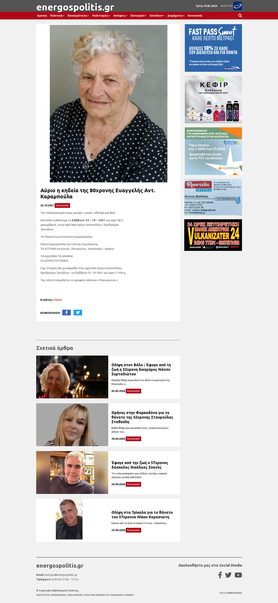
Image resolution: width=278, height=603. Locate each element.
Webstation (235, 592)
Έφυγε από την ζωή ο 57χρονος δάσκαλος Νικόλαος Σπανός (139, 464)
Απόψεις (119, 15)
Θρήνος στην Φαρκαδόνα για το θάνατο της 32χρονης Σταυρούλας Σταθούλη (142, 417)
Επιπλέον (156, 15)
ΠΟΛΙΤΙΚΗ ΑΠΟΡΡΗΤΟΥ (96, 595)
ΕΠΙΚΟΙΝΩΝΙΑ (58, 595)
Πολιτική (56, 15)
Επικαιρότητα (77, 15)
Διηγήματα (175, 15)
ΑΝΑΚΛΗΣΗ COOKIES (122, 595)
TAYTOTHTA (43, 595)
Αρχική (42, 15)
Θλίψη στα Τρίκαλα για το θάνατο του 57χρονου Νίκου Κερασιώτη (142, 514)
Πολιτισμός (100, 15)
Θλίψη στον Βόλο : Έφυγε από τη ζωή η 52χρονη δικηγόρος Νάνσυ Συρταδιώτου (141, 369)
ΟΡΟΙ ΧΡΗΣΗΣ (75, 595)
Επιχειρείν (138, 15)
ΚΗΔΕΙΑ (57, 299)
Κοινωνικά (195, 15)
